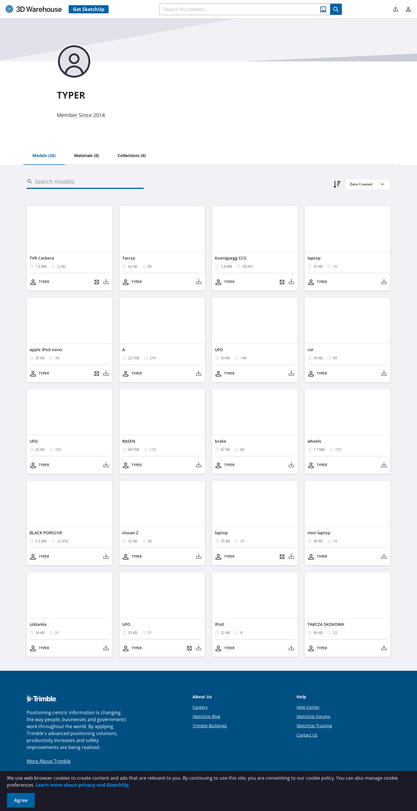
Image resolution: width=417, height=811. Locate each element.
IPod (219, 624)
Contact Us (307, 735)
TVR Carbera (42, 258)
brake (220, 441)
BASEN (128, 441)
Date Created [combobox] (361, 184)
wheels (314, 441)
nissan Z (130, 532)
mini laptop (319, 532)
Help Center (308, 707)
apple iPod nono (46, 349)
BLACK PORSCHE (46, 532)
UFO (219, 349)
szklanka (38, 624)
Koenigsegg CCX (230, 258)
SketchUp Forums (313, 716)
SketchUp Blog (206, 716)
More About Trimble (49, 761)
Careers (200, 707)
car (311, 349)
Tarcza (128, 258)
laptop (314, 258)
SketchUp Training (314, 725)
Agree (21, 800)
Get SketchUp (88, 9)
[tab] (44, 156)
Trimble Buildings (210, 725)
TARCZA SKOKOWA (326, 624)
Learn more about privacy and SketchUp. (83, 785)
